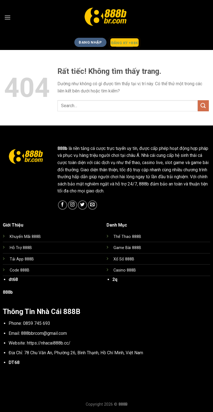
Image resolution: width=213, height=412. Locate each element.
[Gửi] (203, 105)
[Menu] (7, 17)
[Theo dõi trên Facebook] (62, 205)
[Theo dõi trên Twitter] (82, 205)
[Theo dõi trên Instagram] (72, 205)
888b (62, 148)
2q (114, 279)
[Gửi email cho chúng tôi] (92, 205)
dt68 (13, 279)
